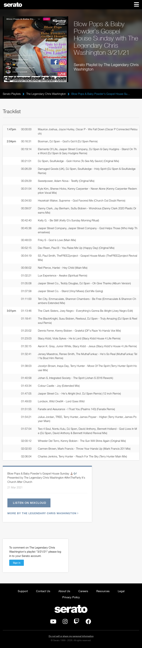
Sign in (16, 562)
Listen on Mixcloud (29, 502)
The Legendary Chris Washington (46, 93)
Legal (121, 591)
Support (23, 591)
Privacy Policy (71, 597)
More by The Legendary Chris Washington (42, 513)
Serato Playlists (12, 93)
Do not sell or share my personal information (71, 636)
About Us (64, 591)
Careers (83, 591)
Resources (103, 591)
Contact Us (43, 591)
